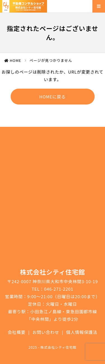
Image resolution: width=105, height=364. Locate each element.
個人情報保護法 (81, 332)
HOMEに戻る (52, 97)
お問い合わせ (45, 332)
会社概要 (16, 332)
